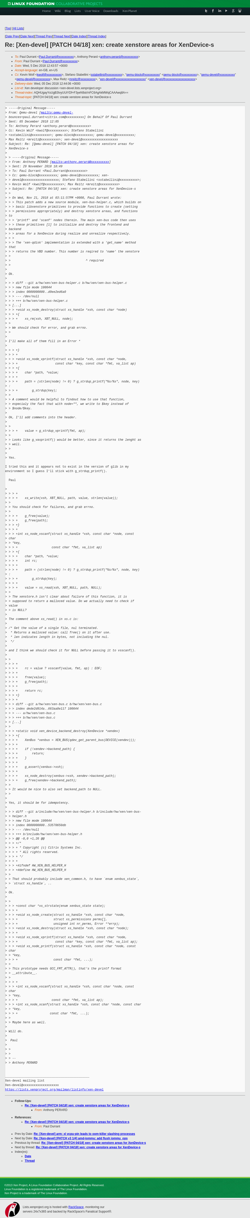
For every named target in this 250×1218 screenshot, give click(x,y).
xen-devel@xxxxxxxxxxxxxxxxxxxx (123, 79)
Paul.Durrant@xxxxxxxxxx (56, 57)
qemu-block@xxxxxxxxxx (143, 74)
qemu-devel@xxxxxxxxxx (218, 74)
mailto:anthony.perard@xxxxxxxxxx (80, 162)
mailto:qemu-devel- (57, 113)
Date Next (27, 36)
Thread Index (96, 36)
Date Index (79, 36)
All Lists (18, 28)
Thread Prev (44, 36)
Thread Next (62, 36)
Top (8, 28)
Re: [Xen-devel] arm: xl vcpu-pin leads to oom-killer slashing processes (84, 1134)
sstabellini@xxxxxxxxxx (106, 74)
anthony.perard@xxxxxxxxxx (119, 57)
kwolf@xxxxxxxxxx (49, 74)
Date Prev (12, 36)
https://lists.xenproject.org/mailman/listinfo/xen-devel (54, 1090)
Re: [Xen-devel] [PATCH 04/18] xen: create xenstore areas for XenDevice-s (77, 1105)
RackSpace (76, 1207)
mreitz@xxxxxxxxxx (82, 79)
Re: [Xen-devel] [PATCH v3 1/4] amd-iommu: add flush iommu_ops (81, 1138)
